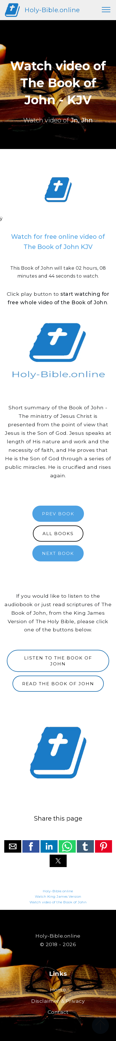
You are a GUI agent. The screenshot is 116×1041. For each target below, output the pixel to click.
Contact (58, 1012)
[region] (58, 190)
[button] (12, 846)
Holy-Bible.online (52, 10)
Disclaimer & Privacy (58, 1001)
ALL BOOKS (58, 533)
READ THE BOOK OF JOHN (58, 683)
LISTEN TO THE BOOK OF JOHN (58, 661)
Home (58, 990)
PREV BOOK (58, 513)
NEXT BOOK (58, 553)
